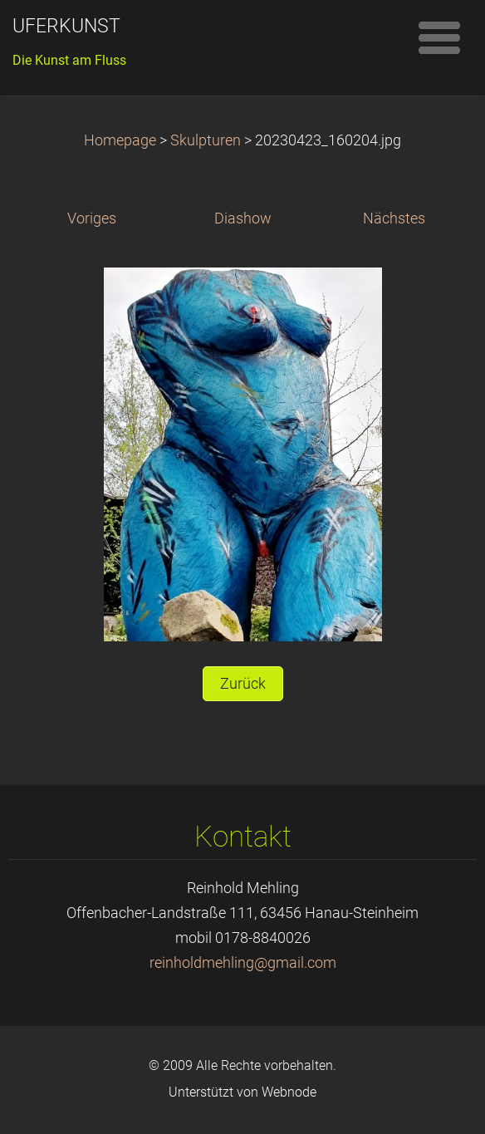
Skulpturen (207, 140)
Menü (439, 37)
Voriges (91, 218)
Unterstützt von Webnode (242, 1092)
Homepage (120, 140)
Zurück (243, 683)
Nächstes (394, 218)
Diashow (243, 218)
